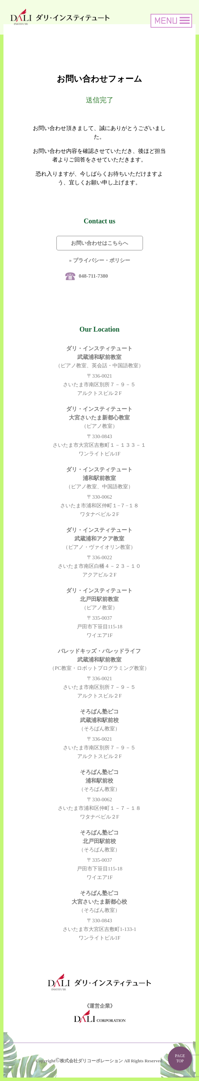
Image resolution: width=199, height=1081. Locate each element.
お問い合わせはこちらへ (99, 243)
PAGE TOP (180, 1058)
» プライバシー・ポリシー (99, 260)
